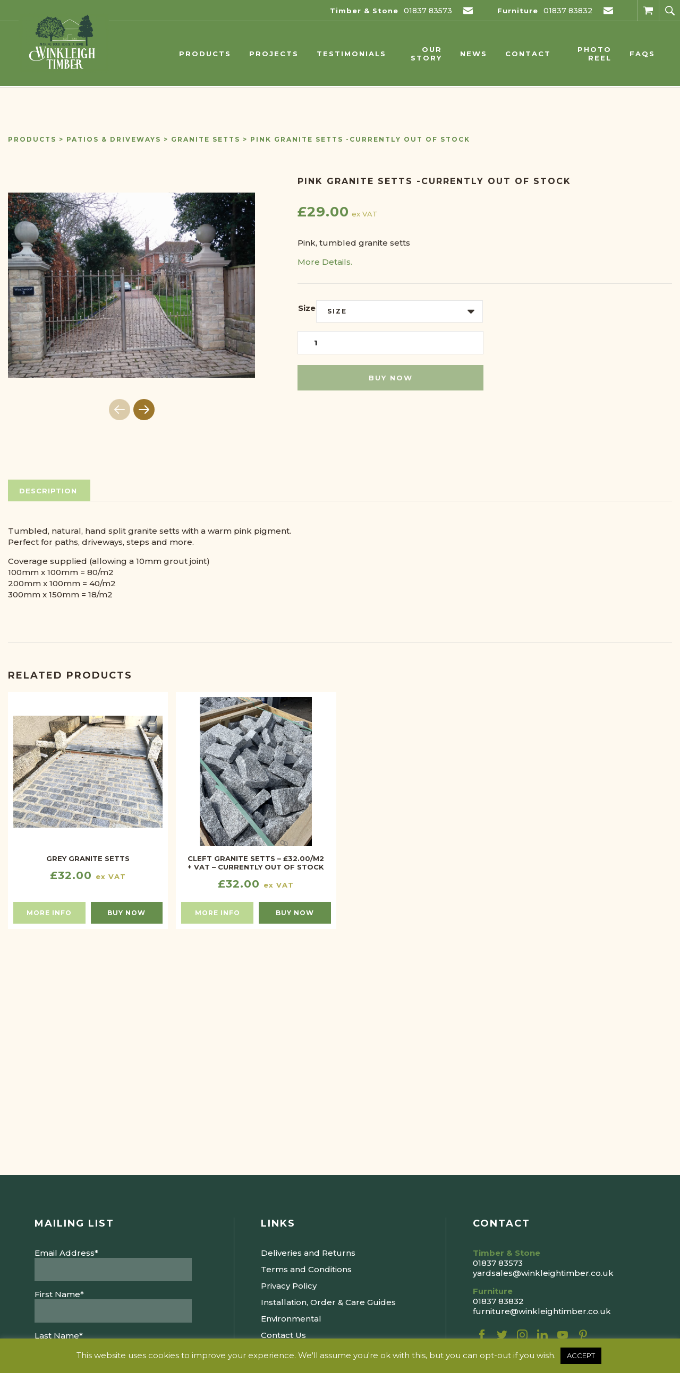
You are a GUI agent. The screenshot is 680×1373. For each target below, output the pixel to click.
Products (205, 53)
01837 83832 (567, 10)
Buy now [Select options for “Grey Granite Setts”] (126, 913)
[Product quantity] (390, 342)
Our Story (426, 53)
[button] (144, 409)
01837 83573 (428, 10)
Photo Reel (594, 53)
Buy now (391, 377)
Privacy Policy (289, 1286)
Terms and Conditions (306, 1269)
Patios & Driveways (113, 139)
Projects (274, 53)
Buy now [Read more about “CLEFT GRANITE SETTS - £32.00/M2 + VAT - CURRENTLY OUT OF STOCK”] (295, 913)
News (473, 53)
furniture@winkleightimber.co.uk (542, 1311)
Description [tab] (48, 490)
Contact (528, 53)
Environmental (291, 1319)
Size (307, 308)
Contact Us (283, 1335)
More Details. (325, 262)
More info (49, 913)
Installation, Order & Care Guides (328, 1302)
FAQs (642, 53)
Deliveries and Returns (308, 1253)
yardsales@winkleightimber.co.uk (543, 1273)
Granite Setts (205, 139)
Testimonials (351, 53)
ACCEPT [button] (581, 1355)
